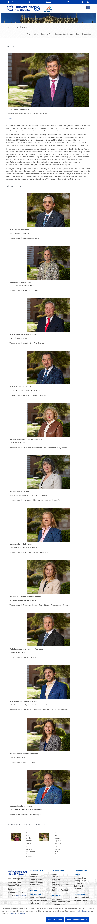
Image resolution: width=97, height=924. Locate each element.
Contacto (33, 877)
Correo (54, 882)
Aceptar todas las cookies (77, 920)
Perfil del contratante (82, 898)
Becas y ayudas (80, 881)
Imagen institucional (60, 904)
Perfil (10, 2)
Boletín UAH (79, 886)
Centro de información (39, 898)
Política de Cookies (83, 911)
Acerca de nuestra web (61, 902)
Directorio (34, 874)
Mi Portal (55, 874)
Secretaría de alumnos (39, 900)
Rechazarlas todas (55, 920)
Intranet (55, 877)
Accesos (21, 2)
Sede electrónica (34, 2)
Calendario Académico (61, 890)
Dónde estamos (36, 879)
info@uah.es (21, 895)
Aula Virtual (56, 879)
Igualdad (77, 889)
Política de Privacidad (17, 914)
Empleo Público (80, 878)
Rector (10, 118)
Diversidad (78, 883)
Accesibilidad (57, 899)
